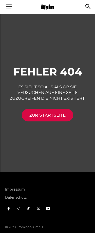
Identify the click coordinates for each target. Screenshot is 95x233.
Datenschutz (16, 197)
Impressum (15, 189)
